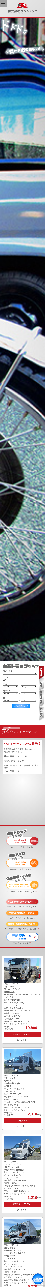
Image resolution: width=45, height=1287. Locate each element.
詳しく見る (22, 1040)
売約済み (42, 713)
